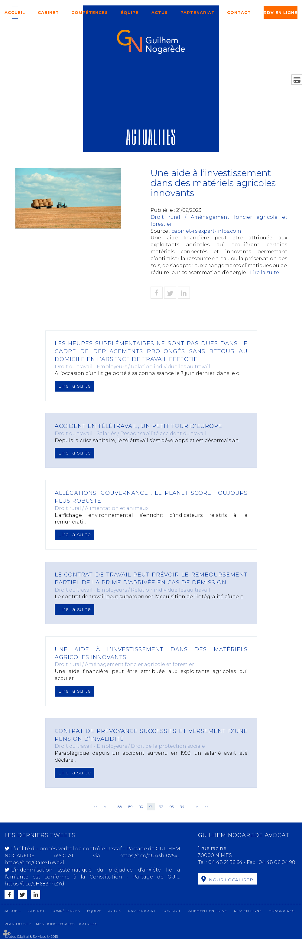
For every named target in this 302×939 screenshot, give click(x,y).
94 (182, 806)
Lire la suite (264, 272)
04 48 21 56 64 (226, 862)
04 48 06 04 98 (276, 862)
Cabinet (48, 12)
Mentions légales (55, 924)
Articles (88, 924)
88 (120, 806)
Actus (159, 12)
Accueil (15, 12)
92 (161, 806)
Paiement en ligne (207, 911)
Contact (239, 12)
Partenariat (197, 12)
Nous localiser (231, 879)
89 (130, 806)
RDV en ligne (280, 12)
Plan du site (18, 924)
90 (141, 806)
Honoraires (281, 911)
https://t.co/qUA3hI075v (148, 856)
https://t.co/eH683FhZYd (34, 884)
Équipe (130, 12)
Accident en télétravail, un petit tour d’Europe (138, 426)
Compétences (89, 12)
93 (172, 806)
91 (151, 806)
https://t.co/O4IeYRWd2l (34, 862)
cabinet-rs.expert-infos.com (206, 231)
